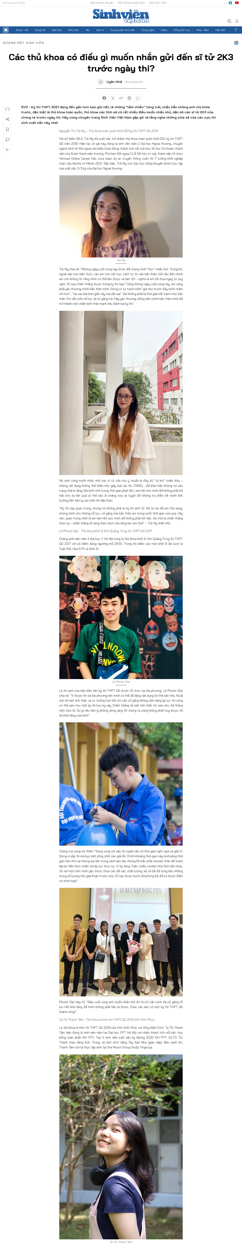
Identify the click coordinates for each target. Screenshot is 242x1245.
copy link (121, 98)
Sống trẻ (40, 30)
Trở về (7, 150)
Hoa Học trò (157, 3)
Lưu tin (7, 129)
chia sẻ (104, 98)
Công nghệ (147, 30)
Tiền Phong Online (101, 3)
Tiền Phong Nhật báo (131, 3)
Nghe (7, 109)
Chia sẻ (7, 119)
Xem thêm (236, 30)
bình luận (138, 98)
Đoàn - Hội (22, 30)
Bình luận (7, 139)
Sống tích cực (182, 30)
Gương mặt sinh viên (122, 30)
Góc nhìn (73, 30)
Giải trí (100, 30)
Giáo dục (57, 30)
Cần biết (220, 30)
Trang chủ (6, 30)
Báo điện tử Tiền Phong (121, 16)
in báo (129, 98)
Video (164, 30)
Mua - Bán (203, 30)
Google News (236, 43)
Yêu (87, 30)
